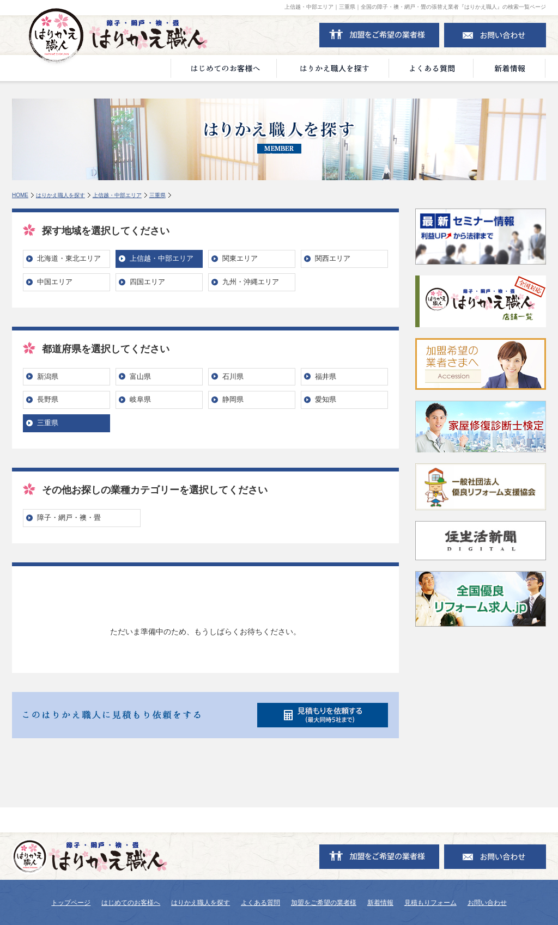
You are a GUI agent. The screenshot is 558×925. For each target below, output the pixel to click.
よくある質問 (260, 902)
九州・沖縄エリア (250, 282)
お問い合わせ (487, 902)
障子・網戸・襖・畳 (69, 517)
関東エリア (240, 258)
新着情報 (380, 902)
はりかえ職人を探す (60, 195)
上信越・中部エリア (117, 195)
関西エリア (332, 258)
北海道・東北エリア (69, 258)
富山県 (140, 376)
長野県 (47, 399)
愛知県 (325, 399)
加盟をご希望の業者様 (323, 902)
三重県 (157, 195)
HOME (20, 195)
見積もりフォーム (430, 902)
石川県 (233, 376)
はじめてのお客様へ (130, 902)
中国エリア (54, 282)
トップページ (70, 902)
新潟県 (47, 376)
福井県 (325, 376)
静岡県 (233, 399)
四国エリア (147, 282)
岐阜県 (140, 399)
